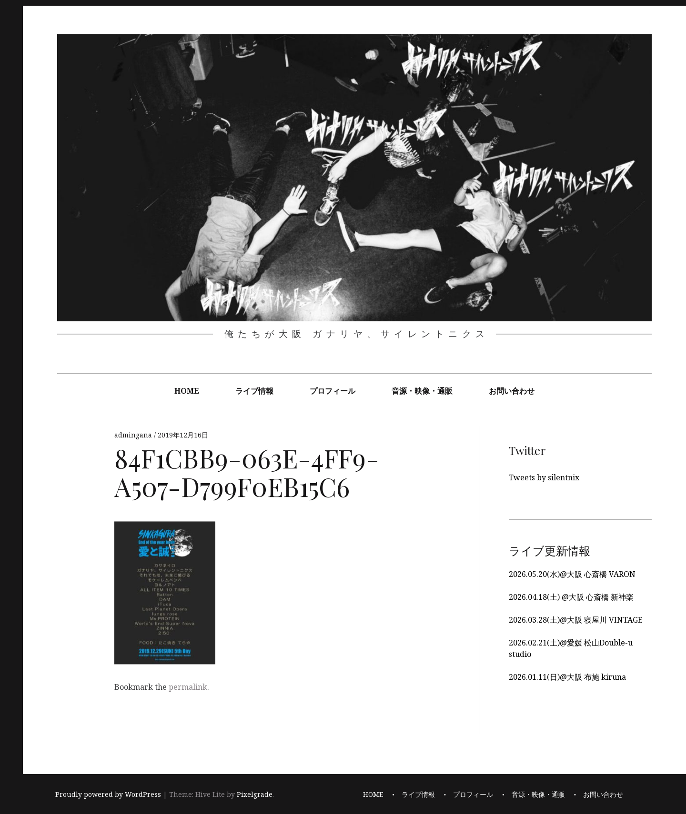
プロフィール (332, 391)
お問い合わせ (512, 391)
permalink (188, 687)
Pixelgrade (254, 794)
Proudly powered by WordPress (108, 794)
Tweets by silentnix (544, 477)
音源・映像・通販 (422, 391)
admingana (134, 435)
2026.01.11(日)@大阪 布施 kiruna (567, 677)
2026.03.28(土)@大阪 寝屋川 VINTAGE (576, 620)
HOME (186, 391)
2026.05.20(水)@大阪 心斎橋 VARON (572, 574)
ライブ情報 (254, 391)
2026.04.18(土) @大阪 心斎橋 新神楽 (571, 597)
